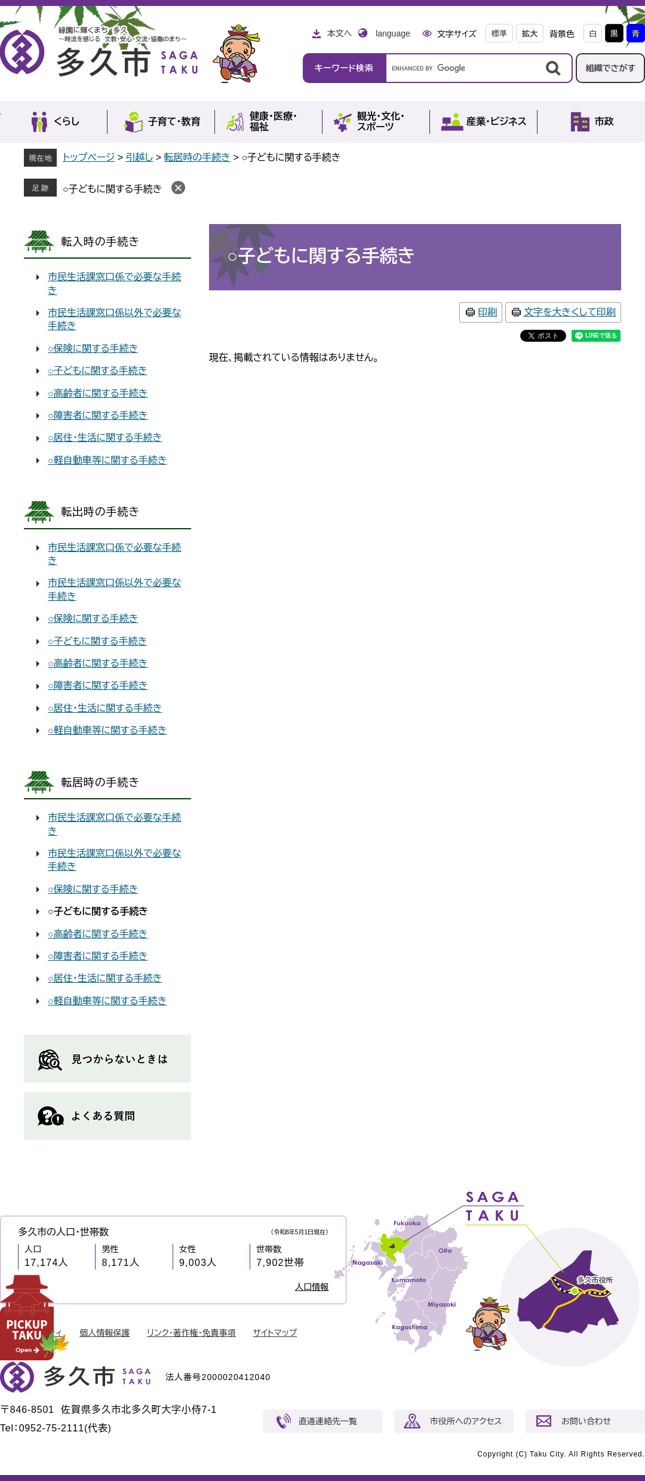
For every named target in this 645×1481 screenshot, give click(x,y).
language (393, 33)
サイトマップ (275, 1333)
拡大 (530, 33)
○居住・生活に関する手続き (105, 438)
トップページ (89, 157)
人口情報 (311, 1287)
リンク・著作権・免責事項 (191, 1333)
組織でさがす (610, 68)
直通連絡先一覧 (328, 1421)
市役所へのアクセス (466, 1421)
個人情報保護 (104, 1333)
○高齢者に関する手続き (98, 393)
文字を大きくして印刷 (570, 312)
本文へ (339, 33)
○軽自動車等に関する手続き (107, 460)
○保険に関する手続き (93, 349)
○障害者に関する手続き (98, 415)
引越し (139, 157)
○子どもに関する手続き (112, 189)
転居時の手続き (197, 157)
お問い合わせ (586, 1421)
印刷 (487, 312)
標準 (499, 33)
